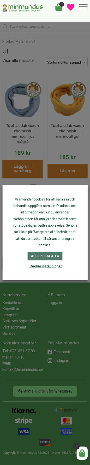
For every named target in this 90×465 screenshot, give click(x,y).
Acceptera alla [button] (45, 256)
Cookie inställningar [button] (46, 266)
